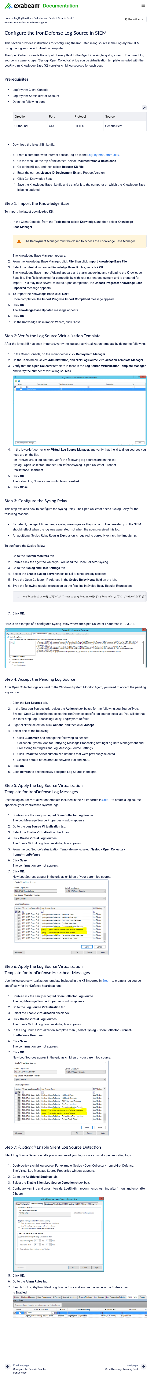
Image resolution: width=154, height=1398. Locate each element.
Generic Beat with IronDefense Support (26, 22)
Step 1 (106, 800)
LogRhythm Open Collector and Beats (34, 18)
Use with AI (134, 19)
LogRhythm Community (103, 155)
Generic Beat (65, 18)
